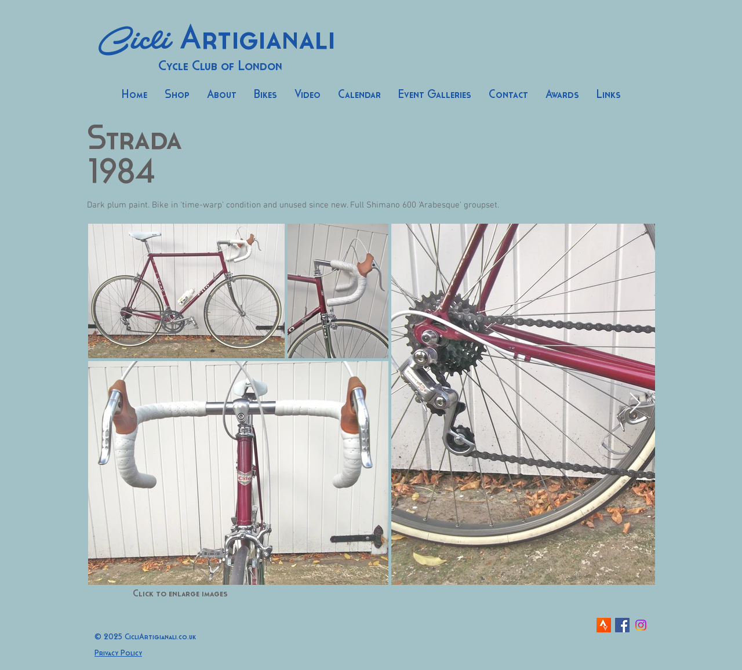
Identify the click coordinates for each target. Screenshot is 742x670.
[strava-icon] (603, 625)
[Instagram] (641, 625)
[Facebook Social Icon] (622, 625)
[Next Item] (635, 403)
